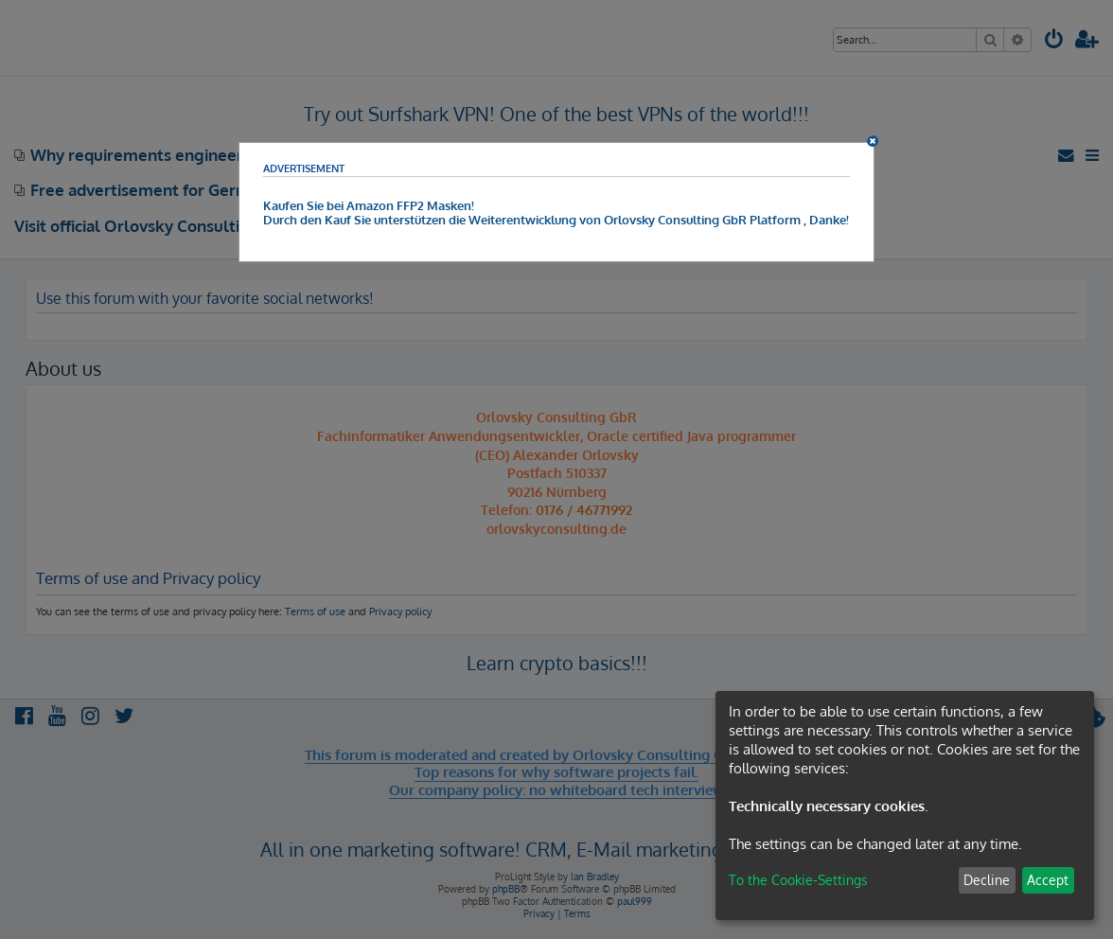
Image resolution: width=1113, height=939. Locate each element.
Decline (986, 880)
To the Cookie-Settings (798, 880)
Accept (1048, 880)
